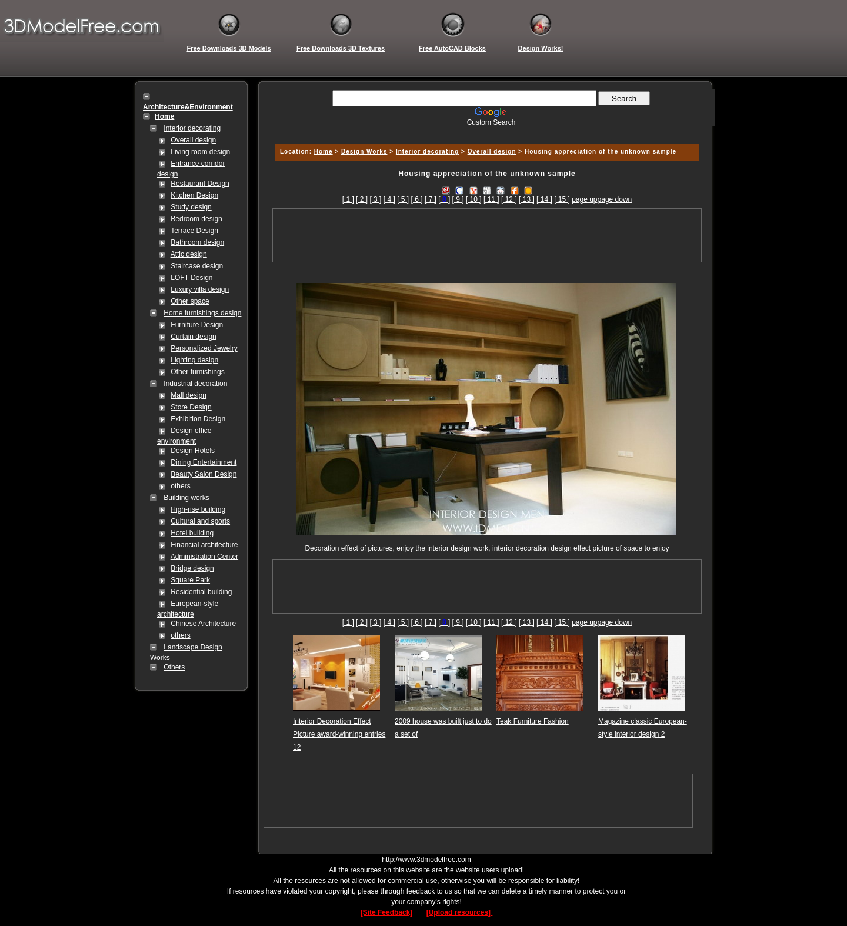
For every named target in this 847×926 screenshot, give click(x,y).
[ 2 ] (362, 199)
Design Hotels (193, 451)
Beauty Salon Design (203, 474)
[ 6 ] (417, 199)
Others (174, 667)
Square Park (190, 580)
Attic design (189, 254)
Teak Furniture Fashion (532, 721)
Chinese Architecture (203, 623)
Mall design (188, 395)
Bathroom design (197, 242)
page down (615, 199)
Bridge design (192, 568)
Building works (186, 498)
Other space (190, 301)
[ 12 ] (509, 199)
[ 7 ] (430, 199)
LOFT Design (191, 278)
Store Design (191, 407)
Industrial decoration (195, 383)
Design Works (364, 151)
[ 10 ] (474, 199)
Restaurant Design (200, 183)
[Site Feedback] (387, 912)
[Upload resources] (459, 912)
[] (444, 199)
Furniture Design (197, 325)
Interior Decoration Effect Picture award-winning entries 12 (339, 734)
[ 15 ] (562, 199)
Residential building (201, 592)
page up (584, 199)
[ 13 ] (527, 199)
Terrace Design (194, 230)
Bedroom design (196, 219)
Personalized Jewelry (204, 348)
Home (323, 151)
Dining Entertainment (203, 462)
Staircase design (197, 266)
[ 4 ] (389, 199)
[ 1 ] (348, 199)
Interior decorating (192, 128)
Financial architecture (204, 545)
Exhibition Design (198, 419)
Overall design (193, 140)
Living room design (200, 152)
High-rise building (198, 509)
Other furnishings (197, 372)
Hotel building (192, 533)
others (180, 486)
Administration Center (204, 556)
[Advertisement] (485, 130)
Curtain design (193, 336)
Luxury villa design (200, 289)
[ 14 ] (544, 199)
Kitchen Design (194, 195)
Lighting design (194, 360)
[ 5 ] (403, 199)
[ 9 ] (458, 199)
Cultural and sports (200, 521)
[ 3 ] (375, 199)
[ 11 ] (491, 199)
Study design (191, 207)
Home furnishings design (202, 313)
